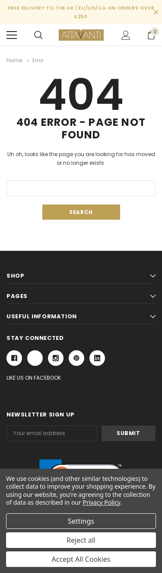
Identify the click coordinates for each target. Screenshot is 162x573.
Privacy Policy (101, 502)
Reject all (81, 540)
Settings (81, 521)
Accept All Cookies (81, 559)
